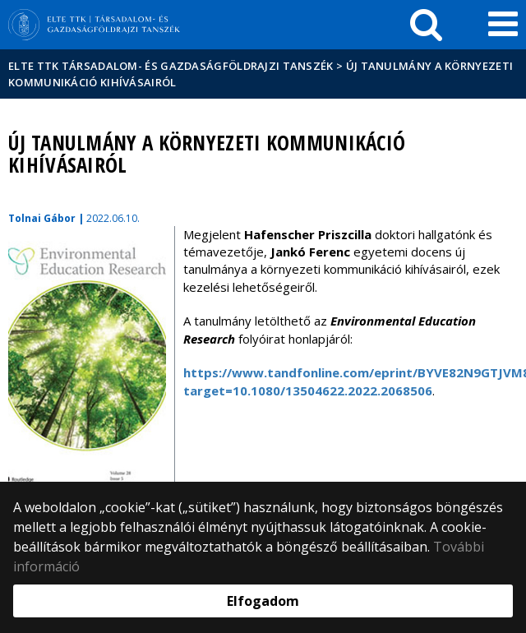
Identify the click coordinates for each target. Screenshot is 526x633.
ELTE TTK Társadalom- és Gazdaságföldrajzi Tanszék (171, 65)
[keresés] (426, 24)
